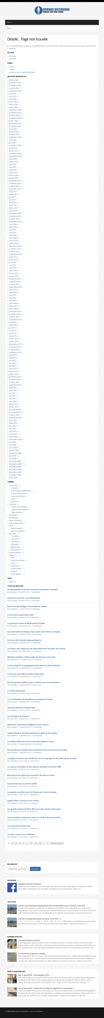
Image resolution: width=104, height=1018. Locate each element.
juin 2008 (12, 456)
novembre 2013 (15, 314)
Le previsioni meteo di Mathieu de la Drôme (26, 623)
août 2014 (13, 290)
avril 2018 (12, 170)
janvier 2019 (13, 151)
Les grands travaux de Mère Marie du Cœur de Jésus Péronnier (34, 809)
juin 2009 (12, 442)
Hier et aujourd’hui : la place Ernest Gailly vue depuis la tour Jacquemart (45, 988)
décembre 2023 (15, 123)
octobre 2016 (14, 219)
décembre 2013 (15, 311)
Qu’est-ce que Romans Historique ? (22, 72)
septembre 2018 (15, 156)
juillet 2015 (13, 260)
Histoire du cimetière (19, 507)
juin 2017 (12, 197)
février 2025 (13, 104)
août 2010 (13, 420)
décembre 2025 (15, 83)
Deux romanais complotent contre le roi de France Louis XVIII (33, 817)
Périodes (12, 534)
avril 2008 (12, 458)
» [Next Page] (47, 843)
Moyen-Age (15, 547)
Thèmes (12, 555)
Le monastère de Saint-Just (19, 826)
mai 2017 (12, 200)
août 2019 (13, 148)
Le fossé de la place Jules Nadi (20, 615)
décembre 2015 (15, 246)
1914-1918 (13, 485)
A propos (14, 488)
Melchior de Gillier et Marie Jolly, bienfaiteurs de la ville (31, 657)
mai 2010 (12, 428)
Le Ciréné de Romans (16, 691)
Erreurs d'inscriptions (19, 493)
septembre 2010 (15, 418)
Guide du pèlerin (15, 520)
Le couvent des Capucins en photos (31, 953)
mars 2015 (13, 270)
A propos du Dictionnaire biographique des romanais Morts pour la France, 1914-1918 (51, 905)
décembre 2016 (15, 213)
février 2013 (13, 339)
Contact (12, 69)
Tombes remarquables (20, 509)
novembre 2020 (15, 145)
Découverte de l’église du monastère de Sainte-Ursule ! (31, 775)
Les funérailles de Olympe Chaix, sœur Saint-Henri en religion (33, 632)
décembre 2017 (15, 181)
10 (31, 843)
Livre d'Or (15, 501)
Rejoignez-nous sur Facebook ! (30, 884)
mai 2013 (12, 330)
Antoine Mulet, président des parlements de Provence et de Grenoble (37, 750)
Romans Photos (14, 937)
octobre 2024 (14, 115)
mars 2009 (13, 447)
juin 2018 (12, 164)
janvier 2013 (13, 341)
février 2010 (13, 437)
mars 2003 (13, 477)
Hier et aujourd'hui (16, 523)
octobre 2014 (14, 284)
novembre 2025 (15, 85)
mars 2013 (13, 336)
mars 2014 (13, 303)
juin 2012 (12, 360)
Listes (13, 499)
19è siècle (15, 541)
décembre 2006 (15, 464)
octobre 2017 (14, 186)
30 (40, 843)
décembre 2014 (15, 279)
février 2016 (13, 241)
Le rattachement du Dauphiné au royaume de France (30, 699)
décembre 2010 (15, 409)
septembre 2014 (15, 287)
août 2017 (13, 192)
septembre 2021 (15, 137)
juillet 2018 (13, 162)
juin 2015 (12, 262)
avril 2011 (12, 398)
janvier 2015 (13, 276)
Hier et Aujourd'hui (16, 971)
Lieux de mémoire (18, 496)
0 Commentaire (35, 592)
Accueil (11, 67)
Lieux (13, 563)
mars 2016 (13, 238)
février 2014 (13, 306)
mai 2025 (12, 96)
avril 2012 (12, 366)
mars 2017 (13, 205)
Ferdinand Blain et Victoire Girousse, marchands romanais (32, 589)
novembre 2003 (15, 475)
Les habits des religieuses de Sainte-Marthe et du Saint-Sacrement (36, 648)
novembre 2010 (15, 412)
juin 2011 (12, 393)
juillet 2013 (13, 325)
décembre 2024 (15, 110)
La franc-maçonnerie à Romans (20, 834)
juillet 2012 (13, 358)
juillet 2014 (13, 292)
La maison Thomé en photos (29, 940)
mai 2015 (12, 265)
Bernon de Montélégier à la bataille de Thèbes (27, 606)
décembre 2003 (15, 472)
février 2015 (13, 273)
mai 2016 (12, 232)
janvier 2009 (13, 450)
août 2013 (13, 322)
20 (35, 843)
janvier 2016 (13, 243)
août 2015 (13, 257)
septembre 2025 (15, 91)
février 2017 (13, 208)
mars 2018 (13, 172)
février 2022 (13, 132)
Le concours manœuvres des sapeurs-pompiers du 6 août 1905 (34, 767)
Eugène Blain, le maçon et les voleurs (23, 800)
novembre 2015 (15, 249)
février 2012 (13, 371)
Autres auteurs (16, 528)
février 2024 (13, 121)
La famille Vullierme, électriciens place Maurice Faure (30, 741)
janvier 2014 (13, 309)
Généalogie (13, 517)
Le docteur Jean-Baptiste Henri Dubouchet (25, 674)
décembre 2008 (15, 453)
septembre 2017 (15, 189)
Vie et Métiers (16, 574)
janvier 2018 (13, 178)
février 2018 (13, 175)
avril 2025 (12, 99)
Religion (14, 571)
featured (12, 582)
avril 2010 (12, 431)
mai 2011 (12, 396)
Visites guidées (16, 512)
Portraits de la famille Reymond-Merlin (24, 640)
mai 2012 (12, 363)
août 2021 (13, 140)
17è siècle (15, 536)
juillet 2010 (13, 423)
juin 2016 (12, 230)
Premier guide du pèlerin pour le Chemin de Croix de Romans (33, 682)
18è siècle (15, 539)
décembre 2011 (15, 377)
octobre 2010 (14, 415)
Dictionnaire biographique (21, 491)
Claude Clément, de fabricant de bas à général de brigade (32, 733)
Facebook (13, 515)
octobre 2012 (14, 349)
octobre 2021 (14, 134)
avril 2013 (12, 333)
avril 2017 (12, 202)
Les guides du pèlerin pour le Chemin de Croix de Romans (31, 792)
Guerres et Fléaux (17, 560)
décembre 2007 (15, 461)
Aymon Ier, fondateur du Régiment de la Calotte (28, 724)
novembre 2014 (15, 281)
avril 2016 (12, 235)
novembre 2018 (15, 153)
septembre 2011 (15, 385)
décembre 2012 (15, 344)
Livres (11, 526)
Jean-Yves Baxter (17, 531)
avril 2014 (12, 300)
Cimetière (12, 504)
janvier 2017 (13, 211)
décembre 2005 (15, 467)
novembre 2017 (15, 183)
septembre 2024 (15, 118)
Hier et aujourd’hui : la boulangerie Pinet (33, 975)
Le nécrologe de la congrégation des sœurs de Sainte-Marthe (33, 665)
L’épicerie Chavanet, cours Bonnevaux (23, 598)
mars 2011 (13, 401)
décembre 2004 (15, 469)
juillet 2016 (13, 227)
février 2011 (13, 404)
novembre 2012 (15, 347)
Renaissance (15, 550)
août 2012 (13, 355)
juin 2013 (12, 328)
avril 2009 (12, 445)
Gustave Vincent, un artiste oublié (22, 784)
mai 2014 (12, 298)
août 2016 (13, 224)
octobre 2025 (14, 88)
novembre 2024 (15, 113)
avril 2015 (12, 268)
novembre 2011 (15, 379)
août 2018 (13, 159)
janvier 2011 (13, 407)
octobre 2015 (14, 251)
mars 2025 (13, 102)
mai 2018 (12, 167)
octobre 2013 (14, 317)
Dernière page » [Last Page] (57, 843)
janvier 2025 (13, 107)
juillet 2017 (13, 194)
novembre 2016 (15, 216)
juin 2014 (12, 295)
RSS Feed (12, 56)
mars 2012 (13, 369)
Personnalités (16, 568)
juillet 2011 (13, 390)
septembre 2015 (15, 254)
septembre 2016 (15, 221)
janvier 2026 (13, 80)
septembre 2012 (15, 352)
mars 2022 (13, 129)
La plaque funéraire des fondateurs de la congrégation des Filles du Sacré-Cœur (42, 758)
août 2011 (13, 388)
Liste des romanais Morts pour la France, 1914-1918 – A (39, 919)
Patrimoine (15, 566)
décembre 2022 (15, 126)
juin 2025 (12, 93)
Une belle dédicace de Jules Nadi (21, 708)
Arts (12, 558)
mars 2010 (13, 434)
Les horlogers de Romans (18, 716)
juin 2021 (12, 142)
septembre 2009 (15, 439)
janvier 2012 (13, 374)
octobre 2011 (14, 382)
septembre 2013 (15, 319)
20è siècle (15, 544)
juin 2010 (12, 426)
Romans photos (15, 552)
